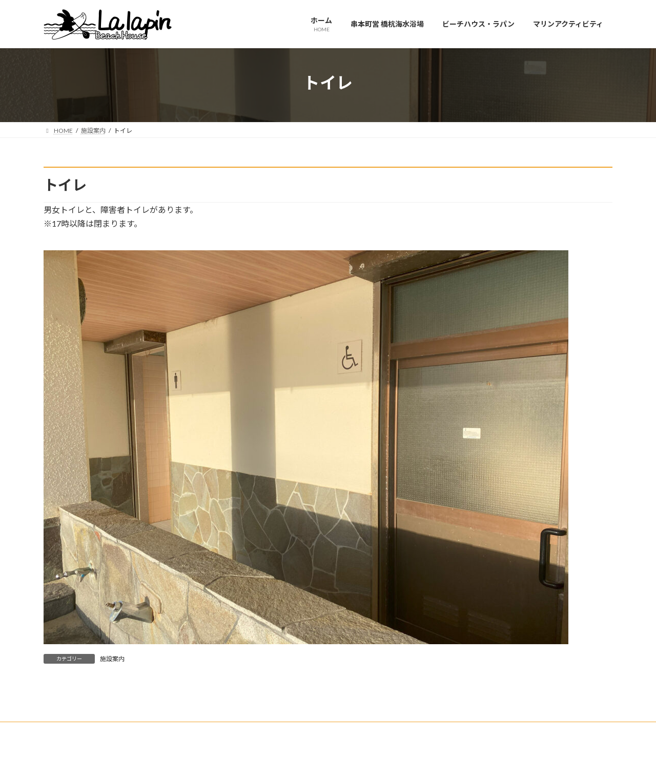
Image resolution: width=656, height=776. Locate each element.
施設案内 (112, 659)
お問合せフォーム (77, 731)
